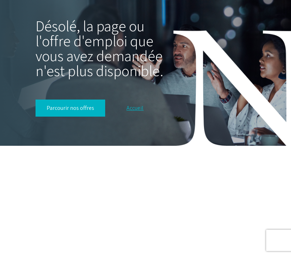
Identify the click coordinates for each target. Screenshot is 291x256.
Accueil (135, 108)
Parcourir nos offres (70, 108)
